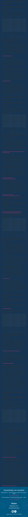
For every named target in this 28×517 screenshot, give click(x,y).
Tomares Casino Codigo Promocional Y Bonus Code (12, 212)
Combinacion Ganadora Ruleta (8, 363)
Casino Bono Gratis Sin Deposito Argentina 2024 (11, 195)
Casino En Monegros (6, 152)
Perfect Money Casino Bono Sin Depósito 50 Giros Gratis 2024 (13, 151)
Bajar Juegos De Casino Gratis (8, 194)
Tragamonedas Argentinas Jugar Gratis (10, 485)
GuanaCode (20, 514)
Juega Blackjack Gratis (7, 80)
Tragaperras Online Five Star (8, 177)
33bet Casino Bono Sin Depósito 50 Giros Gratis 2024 (12, 211)
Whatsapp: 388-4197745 (14, 495)
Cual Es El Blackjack (6, 278)
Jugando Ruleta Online (7, 308)
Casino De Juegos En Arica (7, 55)
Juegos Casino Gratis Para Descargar (9, 178)
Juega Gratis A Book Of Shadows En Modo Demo (11, 350)
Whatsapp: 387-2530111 (14, 499)
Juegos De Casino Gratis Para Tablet (9, 457)
